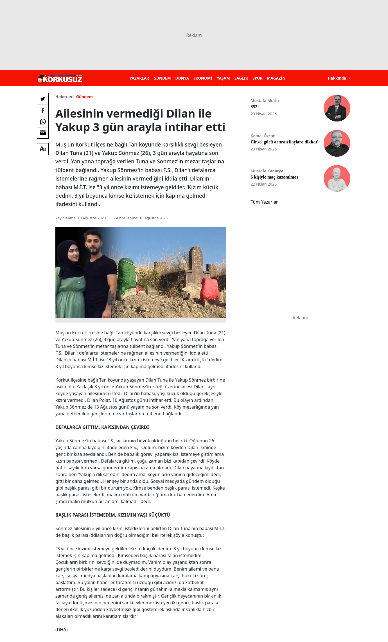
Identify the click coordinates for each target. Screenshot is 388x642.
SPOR (257, 78)
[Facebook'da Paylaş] (42, 110)
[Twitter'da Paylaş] (42, 99)
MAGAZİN (276, 78)
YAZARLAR (139, 78)
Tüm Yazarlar (264, 202)
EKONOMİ (202, 78)
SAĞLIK (241, 78)
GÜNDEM (162, 78)
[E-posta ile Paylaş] (42, 132)
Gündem (84, 96)
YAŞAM (223, 78)
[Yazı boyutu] (42, 149)
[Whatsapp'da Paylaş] (42, 121)
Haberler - (65, 96)
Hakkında (337, 78)
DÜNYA (182, 78)
